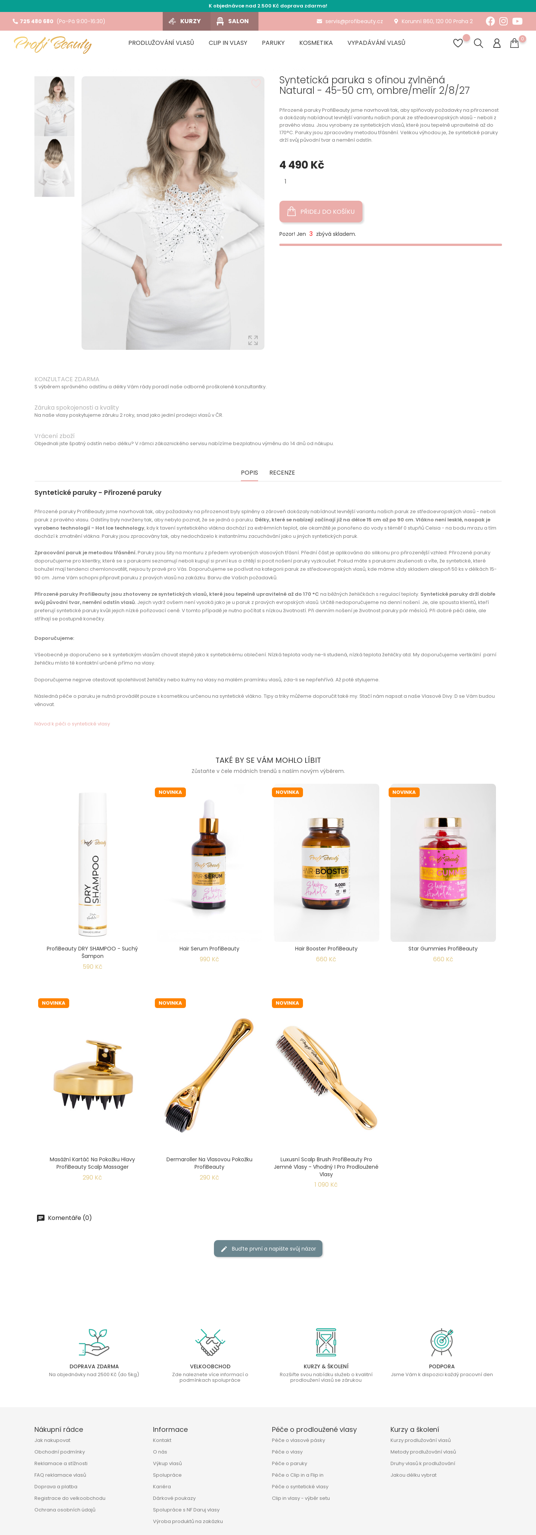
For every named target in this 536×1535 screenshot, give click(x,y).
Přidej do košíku (321, 211)
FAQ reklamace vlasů (60, 1475)
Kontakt (162, 1440)
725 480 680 (33, 21)
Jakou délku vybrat (413, 1475)
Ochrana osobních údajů (64, 1509)
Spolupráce (167, 1475)
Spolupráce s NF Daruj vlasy (186, 1509)
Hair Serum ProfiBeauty (209, 948)
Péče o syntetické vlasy (300, 1486)
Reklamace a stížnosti (61, 1463)
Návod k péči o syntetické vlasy (72, 723)
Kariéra (162, 1486)
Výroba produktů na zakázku (188, 1521)
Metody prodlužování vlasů (423, 1451)
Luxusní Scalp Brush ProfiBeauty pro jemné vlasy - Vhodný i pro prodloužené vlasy (326, 1167)
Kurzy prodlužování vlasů (420, 1440)
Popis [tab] (249, 473)
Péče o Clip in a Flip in (298, 1475)
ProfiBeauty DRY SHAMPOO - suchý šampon (92, 952)
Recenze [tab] (282, 473)
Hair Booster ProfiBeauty (326, 948)
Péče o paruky (289, 1463)
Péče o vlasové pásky (298, 1440)
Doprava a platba (55, 1486)
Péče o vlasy (287, 1451)
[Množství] (285, 181)
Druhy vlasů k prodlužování (422, 1463)
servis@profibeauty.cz (350, 21)
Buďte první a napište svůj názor (268, 1249)
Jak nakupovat (52, 1440)
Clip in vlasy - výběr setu (301, 1498)
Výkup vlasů (167, 1463)
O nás (160, 1451)
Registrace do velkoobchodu (69, 1498)
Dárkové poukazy (174, 1498)
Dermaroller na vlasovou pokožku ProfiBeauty (209, 1163)
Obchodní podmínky (59, 1451)
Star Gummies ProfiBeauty (443, 948)
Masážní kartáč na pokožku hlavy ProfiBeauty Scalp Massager (92, 1163)
